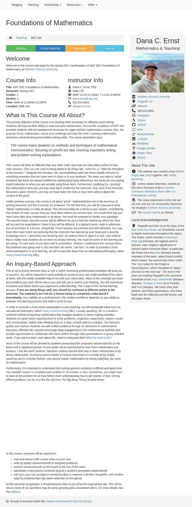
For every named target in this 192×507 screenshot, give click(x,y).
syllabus (15, 491)
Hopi (139, 264)
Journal (109, 48)
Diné (157, 252)
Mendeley (143, 143)
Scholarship (52, 4)
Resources (74, 4)
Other (92, 4)
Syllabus (21, 48)
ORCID (141, 157)
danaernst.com (82, 106)
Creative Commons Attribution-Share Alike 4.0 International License (153, 191)
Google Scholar (146, 148)
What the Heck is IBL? (99, 337)
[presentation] (98, 169)
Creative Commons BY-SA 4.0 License (68, 501)
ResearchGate (145, 134)
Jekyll (148, 175)
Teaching (33, 4)
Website (142, 106)
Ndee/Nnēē (165, 279)
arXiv (140, 129)
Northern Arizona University (41, 69)
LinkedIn (142, 138)
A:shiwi (158, 283)
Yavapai (148, 283)
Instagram (143, 115)
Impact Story (144, 152)
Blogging (17, 4)
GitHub (141, 124)
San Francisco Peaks (144, 229)
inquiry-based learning (19, 254)
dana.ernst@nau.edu (85, 98)
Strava (141, 120)
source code (150, 212)
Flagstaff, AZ (144, 101)
